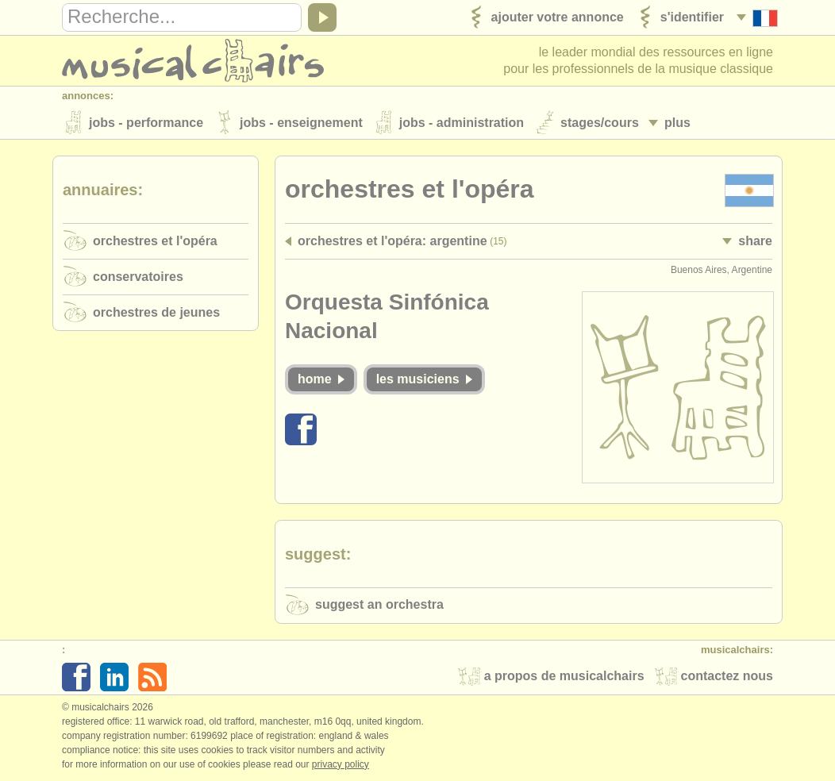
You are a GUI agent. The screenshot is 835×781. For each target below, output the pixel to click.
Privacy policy (340, 764)
